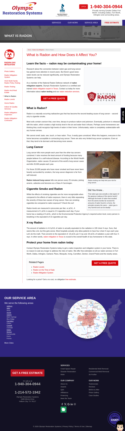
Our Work (73, 23)
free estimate (70, 279)
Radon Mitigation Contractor (10, 119)
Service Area (91, 23)
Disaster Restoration (68, 371)
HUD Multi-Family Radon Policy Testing (12, 82)
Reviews (92, 387)
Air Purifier (93, 374)
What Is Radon (10, 96)
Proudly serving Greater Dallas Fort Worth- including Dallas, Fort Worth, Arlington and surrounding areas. (106, 13)
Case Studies (94, 395)
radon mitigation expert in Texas (45, 89)
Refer (63, 374)
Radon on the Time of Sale (43, 270)
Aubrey (9, 315)
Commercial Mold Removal (99, 371)
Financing (64, 395)
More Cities (9, 343)
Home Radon (9, 103)
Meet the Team (66, 398)
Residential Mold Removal (98, 369)
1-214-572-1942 (27, 392)
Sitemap (89, 426)
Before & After (94, 390)
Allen (8, 308)
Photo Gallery (9, 71)
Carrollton (10, 321)
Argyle (9, 313)
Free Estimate (112, 23)
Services (56, 23)
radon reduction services (69, 92)
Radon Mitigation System (43, 273)
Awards (63, 387)
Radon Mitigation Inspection (10, 114)
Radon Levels (38, 267)
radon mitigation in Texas (53, 237)
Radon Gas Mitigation (9, 64)
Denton (9, 332)
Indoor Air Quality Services (10, 108)
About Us (64, 384)
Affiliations (64, 392)
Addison (9, 306)
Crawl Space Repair (68, 369)
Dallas (9, 330)
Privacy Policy (67, 426)
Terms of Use (79, 426)
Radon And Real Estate (10, 91)
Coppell (9, 325)
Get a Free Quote (54, 98)
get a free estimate (27, 372)
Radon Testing (9, 87)
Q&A (62, 390)
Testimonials (93, 384)
